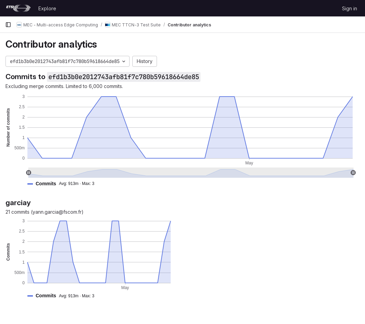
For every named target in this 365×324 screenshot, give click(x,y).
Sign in (349, 8)
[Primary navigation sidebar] (8, 24)
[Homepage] (18, 8)
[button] (63, 183)
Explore (47, 8)
